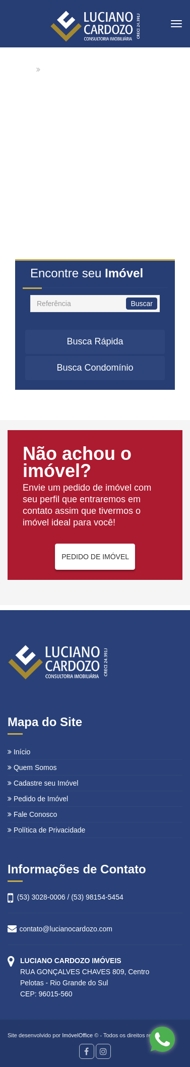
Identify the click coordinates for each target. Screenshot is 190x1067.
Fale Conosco (32, 814)
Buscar (142, 304)
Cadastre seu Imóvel (43, 783)
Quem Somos (32, 767)
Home (24, 70)
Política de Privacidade (46, 830)
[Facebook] (86, 1051)
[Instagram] (103, 1051)
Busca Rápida (95, 341)
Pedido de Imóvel (38, 799)
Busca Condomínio (94, 368)
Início (19, 752)
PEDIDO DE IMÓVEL (95, 557)
